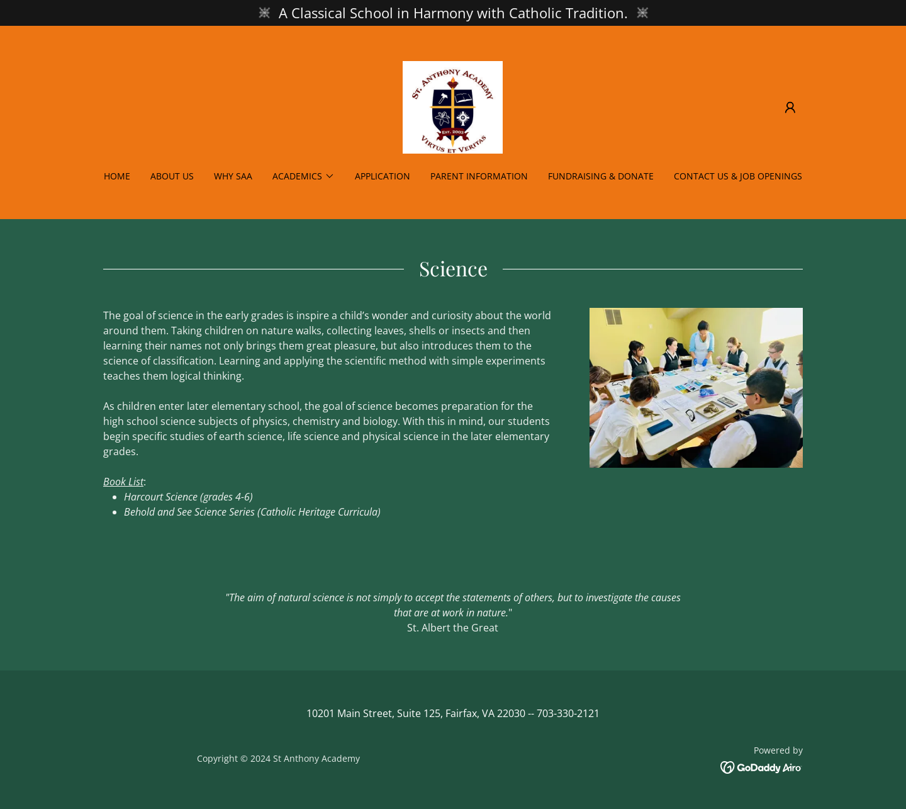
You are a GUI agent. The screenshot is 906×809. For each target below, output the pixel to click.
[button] (790, 107)
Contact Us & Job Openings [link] (738, 176)
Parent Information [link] (479, 176)
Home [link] (117, 176)
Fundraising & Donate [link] (601, 176)
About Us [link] (172, 176)
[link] (453, 106)
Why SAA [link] (233, 176)
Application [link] (382, 176)
